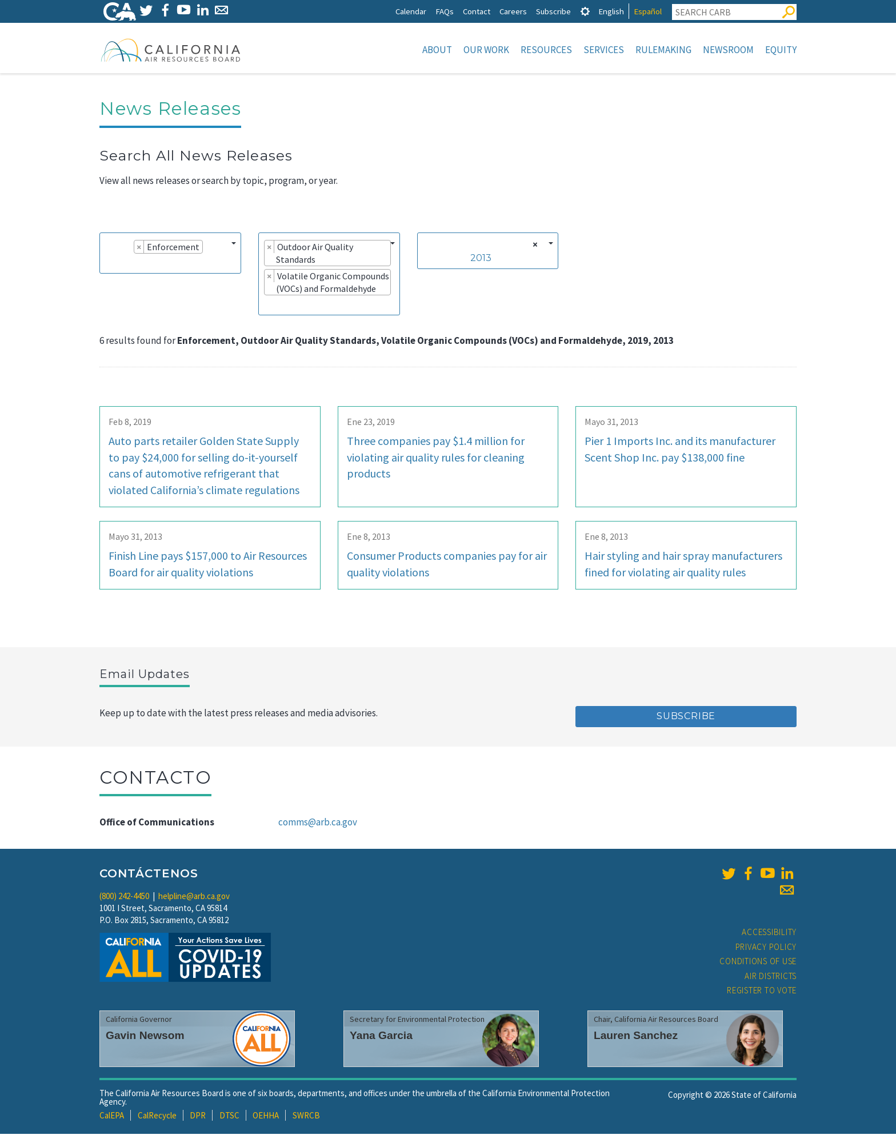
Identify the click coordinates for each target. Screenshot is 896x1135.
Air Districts (771, 977)
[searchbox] (108, 264)
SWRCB (306, 1116)
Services (603, 49)
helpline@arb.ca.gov (194, 897)
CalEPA (111, 1116)
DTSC (229, 1116)
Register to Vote (762, 991)
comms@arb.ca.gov (317, 823)
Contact (476, 11)
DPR (198, 1116)
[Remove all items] (533, 245)
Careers (513, 11)
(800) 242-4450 (124, 897)
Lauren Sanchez (636, 1036)
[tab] (585, 11)
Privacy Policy (766, 948)
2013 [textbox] (480, 259)
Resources (546, 49)
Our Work (486, 49)
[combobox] (170, 254)
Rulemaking (663, 49)
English (611, 11)
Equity (781, 49)
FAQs (444, 11)
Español (648, 11)
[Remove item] (139, 248)
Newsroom (728, 49)
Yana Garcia (381, 1036)
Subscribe (553, 11)
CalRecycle (157, 1116)
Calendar (410, 11)
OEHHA (266, 1116)
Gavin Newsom (145, 1036)
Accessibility (769, 933)
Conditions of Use (758, 962)
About (437, 49)
